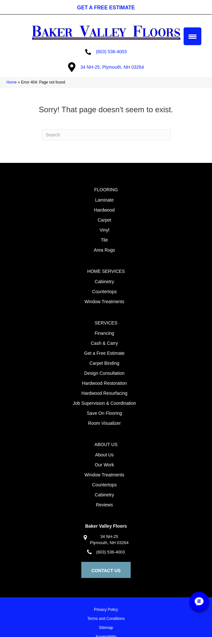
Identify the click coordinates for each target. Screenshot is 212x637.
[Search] (106, 134)
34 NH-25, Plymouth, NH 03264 (112, 67)
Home (11, 82)
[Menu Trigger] (192, 36)
